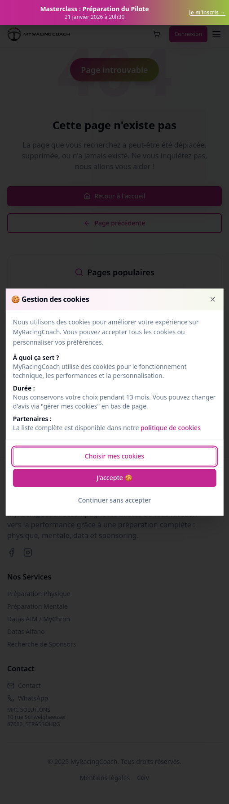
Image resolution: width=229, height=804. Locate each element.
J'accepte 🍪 (114, 477)
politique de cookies (171, 427)
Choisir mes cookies (114, 456)
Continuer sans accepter (114, 500)
